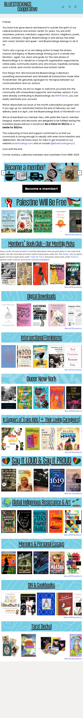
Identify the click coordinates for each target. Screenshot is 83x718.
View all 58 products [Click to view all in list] (73, 287)
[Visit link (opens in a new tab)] (41, 189)
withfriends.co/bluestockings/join (35, 259)
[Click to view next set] (78, 222)
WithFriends (61, 95)
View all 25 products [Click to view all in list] (73, 328)
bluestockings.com (22, 143)
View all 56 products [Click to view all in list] (73, 411)
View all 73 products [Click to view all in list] (73, 493)
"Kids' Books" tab (65, 254)
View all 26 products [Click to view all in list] (73, 658)
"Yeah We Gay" (36, 257)
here (77, 111)
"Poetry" (74, 257)
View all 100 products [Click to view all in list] (73, 535)
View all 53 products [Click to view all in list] (73, 370)
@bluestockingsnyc (62, 143)
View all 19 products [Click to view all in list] (73, 452)
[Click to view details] (8, 221)
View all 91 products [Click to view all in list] (73, 234)
